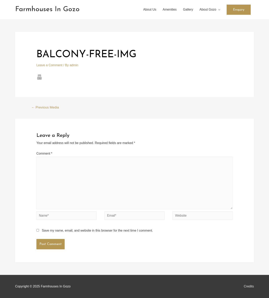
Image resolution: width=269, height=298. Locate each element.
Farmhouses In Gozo (47, 9)
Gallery (188, 9)
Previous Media (45, 107)
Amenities (170, 9)
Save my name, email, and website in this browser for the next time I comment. (97, 230)
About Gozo (208, 9)
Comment (44, 153)
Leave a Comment (49, 65)
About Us (149, 9)
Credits (249, 286)
